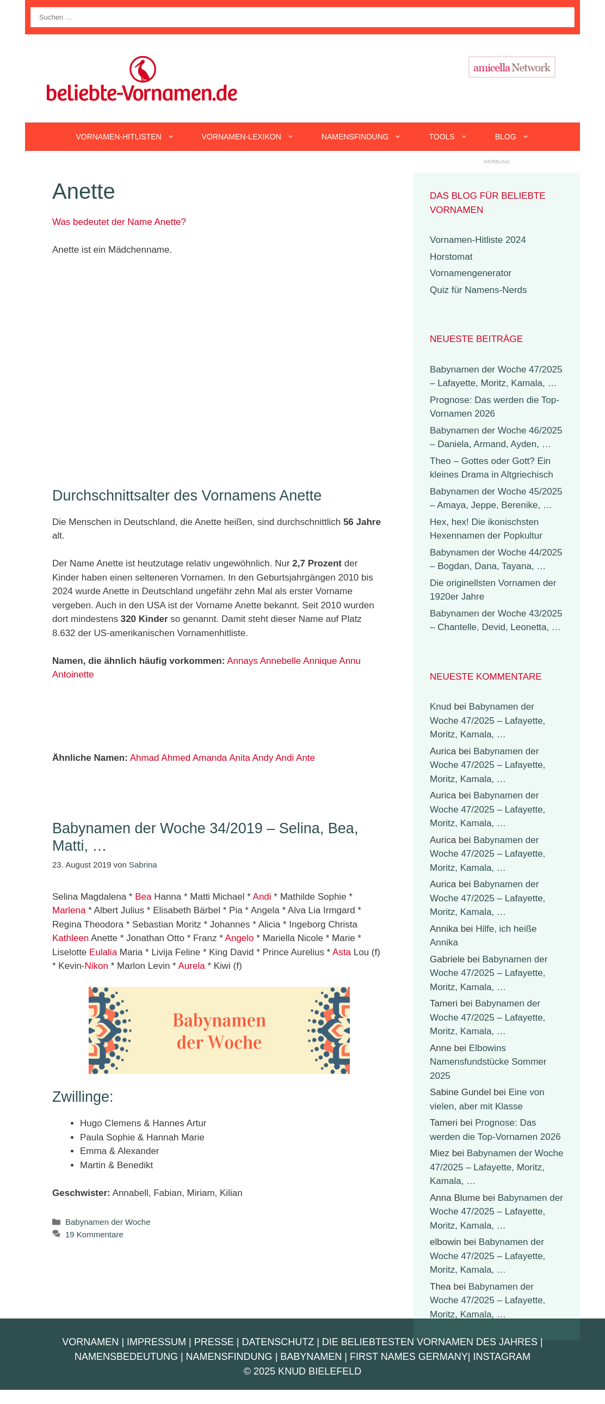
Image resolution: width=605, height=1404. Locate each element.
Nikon (96, 966)
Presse (214, 1341)
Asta (341, 952)
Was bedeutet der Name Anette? (119, 222)
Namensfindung (369, 136)
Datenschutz (278, 1341)
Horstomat (451, 257)
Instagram (501, 1356)
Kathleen (70, 938)
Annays (242, 661)
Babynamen (311, 1356)
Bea (143, 897)
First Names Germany (409, 1356)
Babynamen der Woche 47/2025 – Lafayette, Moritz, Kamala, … (487, 720)
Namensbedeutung (126, 1356)
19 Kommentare (94, 1234)
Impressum (156, 1341)
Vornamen (90, 1341)
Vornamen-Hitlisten (132, 136)
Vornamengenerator (470, 273)
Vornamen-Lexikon (255, 136)
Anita (239, 758)
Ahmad (144, 758)
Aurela (191, 966)
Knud (441, 706)
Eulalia (103, 952)
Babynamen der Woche (107, 1221)
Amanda (210, 758)
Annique (320, 661)
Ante (305, 758)
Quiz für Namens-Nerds (478, 290)
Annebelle (280, 661)
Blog (519, 136)
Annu (350, 661)
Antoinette (73, 674)
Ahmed (175, 758)
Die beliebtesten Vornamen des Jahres (430, 1341)
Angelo (239, 938)
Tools (455, 136)
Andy (263, 758)
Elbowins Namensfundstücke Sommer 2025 (488, 1062)
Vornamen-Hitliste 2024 (478, 240)
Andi (284, 758)
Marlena (68, 910)
